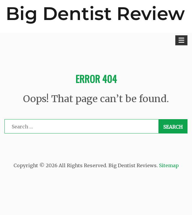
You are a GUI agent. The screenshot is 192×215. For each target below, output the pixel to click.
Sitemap (169, 165)
